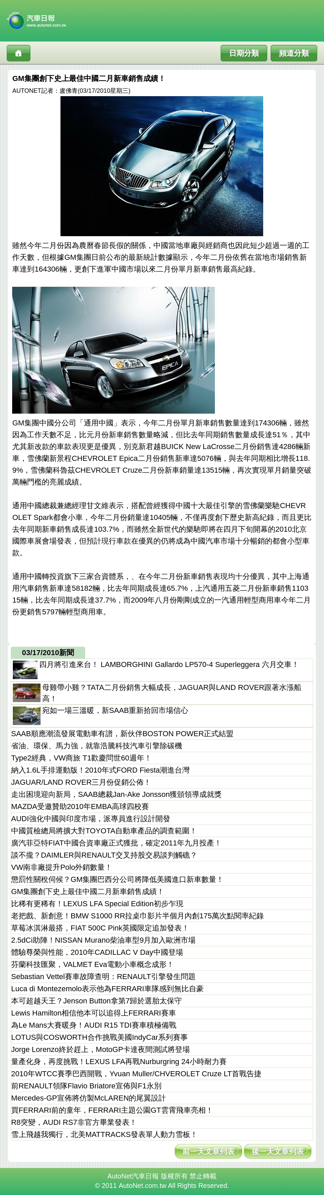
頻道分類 (294, 53)
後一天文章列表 (278, 1151)
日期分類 (244, 53)
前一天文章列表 (208, 1151)
